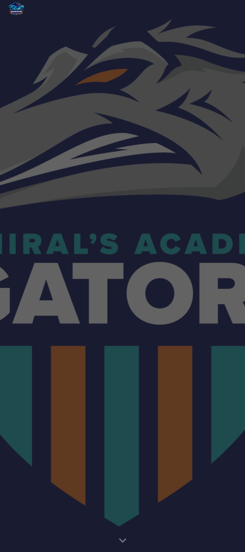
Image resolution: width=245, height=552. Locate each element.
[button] (122, 540)
